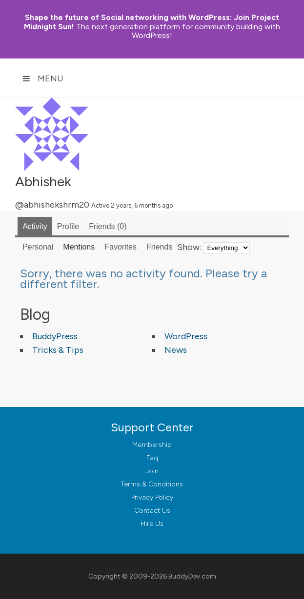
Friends (107, 226)
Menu (42, 78)
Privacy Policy (152, 497)
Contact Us (152, 510)
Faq (152, 458)
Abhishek (43, 181)
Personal (37, 247)
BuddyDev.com (192, 576)
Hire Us (152, 524)
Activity (34, 226)
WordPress (185, 336)
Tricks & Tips (57, 350)
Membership (152, 445)
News (175, 350)
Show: (189, 247)
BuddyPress (55, 336)
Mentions (79, 247)
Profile (68, 226)
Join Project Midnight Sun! (151, 22)
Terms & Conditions (152, 484)
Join (152, 471)
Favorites (120, 247)
